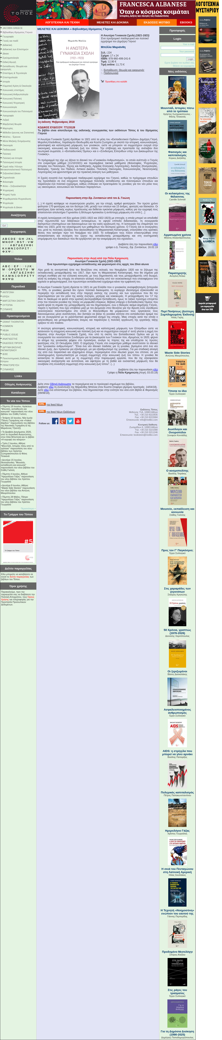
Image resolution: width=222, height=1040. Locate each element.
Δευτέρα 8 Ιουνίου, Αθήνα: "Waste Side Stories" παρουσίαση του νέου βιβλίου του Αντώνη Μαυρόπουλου (18, 489)
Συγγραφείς (18, 231)
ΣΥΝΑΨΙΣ (8, 309)
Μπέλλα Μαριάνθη (113, 47)
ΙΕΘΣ (5, 354)
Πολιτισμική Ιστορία (12, 162)
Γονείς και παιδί (10, 41)
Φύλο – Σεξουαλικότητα (14, 186)
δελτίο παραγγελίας (19, 576)
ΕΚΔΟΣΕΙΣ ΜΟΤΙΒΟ (157, 22)
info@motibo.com (149, 419)
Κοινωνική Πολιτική (12, 98)
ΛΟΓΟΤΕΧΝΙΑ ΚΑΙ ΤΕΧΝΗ (62, 22)
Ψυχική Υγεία (9, 194)
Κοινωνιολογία (10, 107)
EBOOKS (186, 22)
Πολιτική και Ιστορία (12, 158)
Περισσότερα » (28, 508)
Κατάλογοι (18, 392)
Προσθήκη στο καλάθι (114, 81)
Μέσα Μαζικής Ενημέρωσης (17, 141)
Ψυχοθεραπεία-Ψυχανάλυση (17, 199)
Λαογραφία (8, 115)
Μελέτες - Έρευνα (11, 137)
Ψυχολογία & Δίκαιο (12, 207)
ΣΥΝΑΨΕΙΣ (8, 369)
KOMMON (8, 326)
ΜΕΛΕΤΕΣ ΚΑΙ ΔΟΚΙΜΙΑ (113, 22)
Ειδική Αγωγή (9, 62)
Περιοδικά (18, 286)
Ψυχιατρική (8, 190)
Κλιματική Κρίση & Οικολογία (17, 86)
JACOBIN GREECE (13, 28)
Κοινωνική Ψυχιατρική (14, 103)
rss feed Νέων (54, 404)
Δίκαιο (6, 53)
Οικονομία (8, 145)
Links (18, 376)
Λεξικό (6, 120)
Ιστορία (6, 81)
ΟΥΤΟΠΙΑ (8, 305)
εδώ (155, 244)
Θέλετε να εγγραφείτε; (184, 66)
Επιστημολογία (10, 77)
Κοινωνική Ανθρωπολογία (15, 94)
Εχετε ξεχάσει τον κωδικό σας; (180, 62)
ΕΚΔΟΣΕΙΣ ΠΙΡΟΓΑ (13, 343)
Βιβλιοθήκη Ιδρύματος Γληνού (18, 32)
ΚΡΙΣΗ (6, 296)
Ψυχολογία (8, 203)
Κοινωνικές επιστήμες (13, 90)
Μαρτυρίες (8, 128)
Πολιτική (7, 154)
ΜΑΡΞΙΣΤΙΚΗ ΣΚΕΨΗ (14, 301)
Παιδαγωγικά (9, 149)
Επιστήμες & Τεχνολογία (15, 73)
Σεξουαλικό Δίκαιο (11, 173)
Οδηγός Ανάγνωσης (18, 384)
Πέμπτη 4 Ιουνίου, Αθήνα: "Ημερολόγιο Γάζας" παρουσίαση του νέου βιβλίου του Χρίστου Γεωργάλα (17, 478)
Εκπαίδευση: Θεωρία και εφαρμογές (124, 70)
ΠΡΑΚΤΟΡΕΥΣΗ (11, 365)
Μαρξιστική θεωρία (12, 124)
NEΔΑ (6, 330)
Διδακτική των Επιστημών (15, 49)
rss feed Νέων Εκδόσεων (61, 411)
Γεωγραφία (8, 36)
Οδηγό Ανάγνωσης (60, 384)
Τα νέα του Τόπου (18, 401)
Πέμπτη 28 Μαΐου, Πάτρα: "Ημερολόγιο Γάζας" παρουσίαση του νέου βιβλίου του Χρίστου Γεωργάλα (17, 501)
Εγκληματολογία (11, 58)
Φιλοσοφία (8, 182)
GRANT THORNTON (13, 322)
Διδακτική (7, 45)
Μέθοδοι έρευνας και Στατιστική (18, 132)
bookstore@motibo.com (146, 435)
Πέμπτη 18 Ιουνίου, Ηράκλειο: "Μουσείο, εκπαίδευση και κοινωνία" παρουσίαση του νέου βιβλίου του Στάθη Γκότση (17, 410)
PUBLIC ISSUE (10, 334)
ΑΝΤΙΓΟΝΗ (8, 292)
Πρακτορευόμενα (18, 316)
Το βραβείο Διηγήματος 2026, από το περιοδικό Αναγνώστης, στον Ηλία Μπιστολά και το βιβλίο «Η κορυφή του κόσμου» (17, 436)
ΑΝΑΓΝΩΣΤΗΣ (10, 339)
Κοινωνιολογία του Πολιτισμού (18, 111)
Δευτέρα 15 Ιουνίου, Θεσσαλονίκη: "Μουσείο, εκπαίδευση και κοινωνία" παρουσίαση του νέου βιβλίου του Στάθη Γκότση (17, 465)
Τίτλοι (18, 259)
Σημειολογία (8, 177)
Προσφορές (177, 30)
